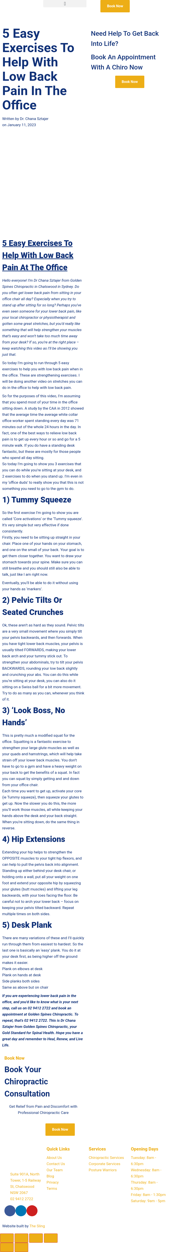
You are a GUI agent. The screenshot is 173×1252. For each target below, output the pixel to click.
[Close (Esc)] (51, 1238)
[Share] (36, 1238)
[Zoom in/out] (7, 1238)
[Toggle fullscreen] (21, 1238)
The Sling (37, 1226)
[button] (64, 3)
